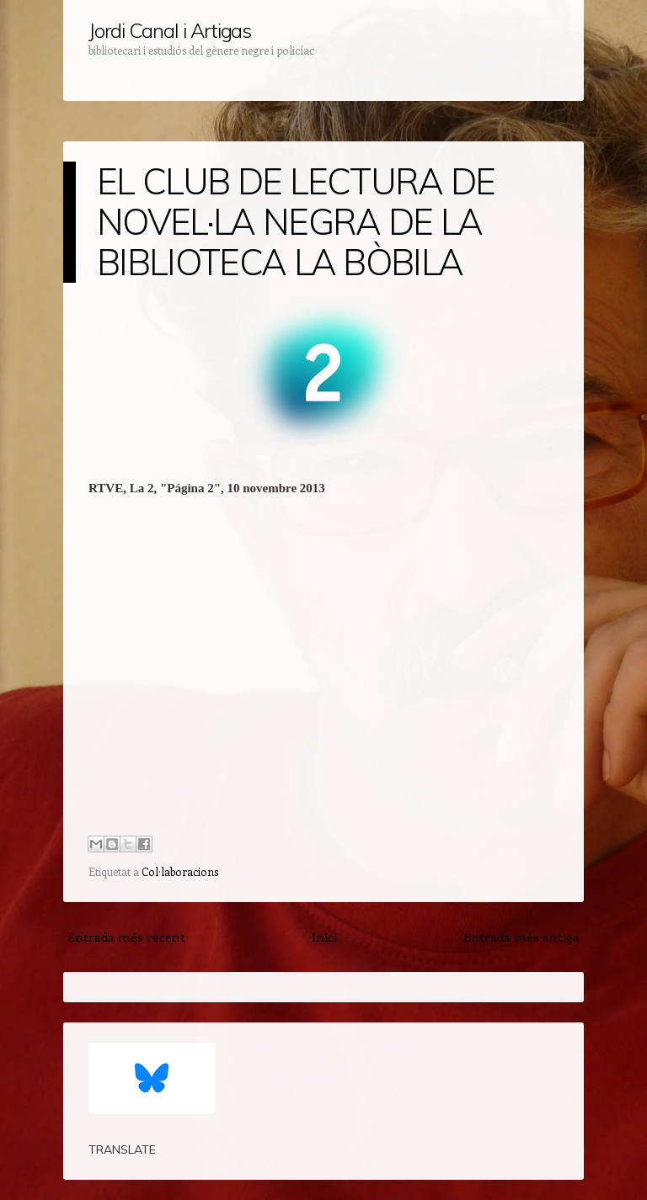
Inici (324, 936)
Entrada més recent (126, 936)
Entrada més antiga (521, 936)
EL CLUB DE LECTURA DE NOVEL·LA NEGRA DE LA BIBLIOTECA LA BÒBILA (296, 221)
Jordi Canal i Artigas (169, 30)
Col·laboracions (180, 871)
